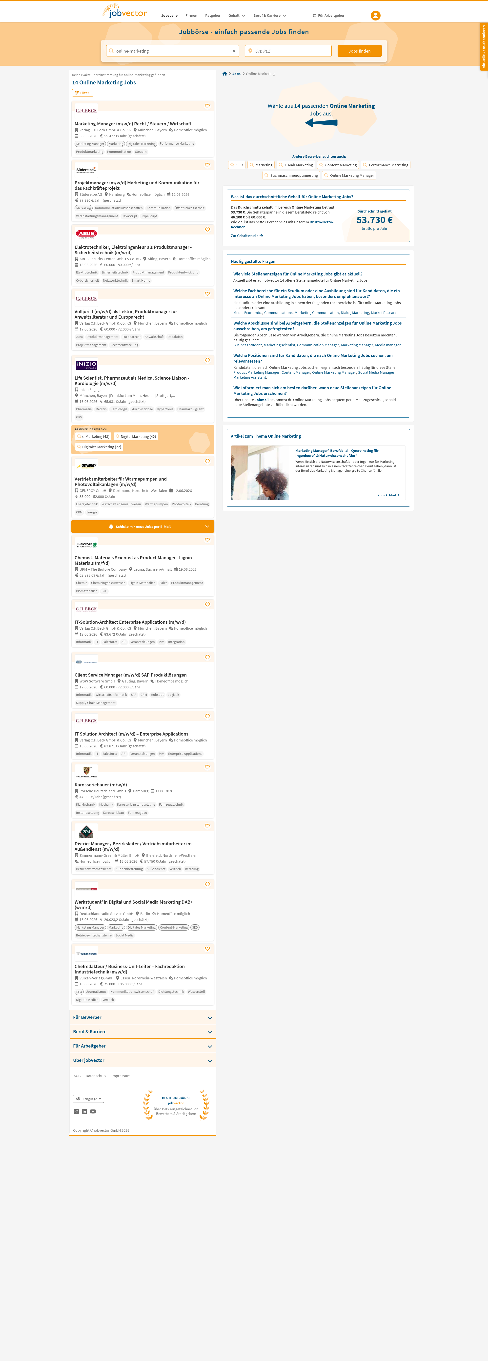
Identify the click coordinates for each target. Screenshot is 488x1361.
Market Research (385, 312)
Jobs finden (360, 51)
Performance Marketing (385, 164)
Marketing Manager (357, 344)
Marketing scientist (280, 344)
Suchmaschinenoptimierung (291, 175)
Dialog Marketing (355, 312)
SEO (236, 164)
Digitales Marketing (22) (99, 446)
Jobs (236, 73)
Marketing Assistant (250, 377)
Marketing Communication (317, 312)
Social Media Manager (376, 372)
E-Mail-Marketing (296, 164)
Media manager (388, 344)
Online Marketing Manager (349, 175)
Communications (278, 312)
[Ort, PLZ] (288, 51)
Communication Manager (318, 344)
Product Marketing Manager (256, 372)
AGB (77, 1075)
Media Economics (248, 312)
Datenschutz (96, 1075)
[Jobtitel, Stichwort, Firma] (172, 51)
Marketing (261, 164)
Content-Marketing (338, 164)
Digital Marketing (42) (136, 436)
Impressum (121, 1075)
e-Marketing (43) (93, 436)
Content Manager (296, 372)
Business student (248, 344)
